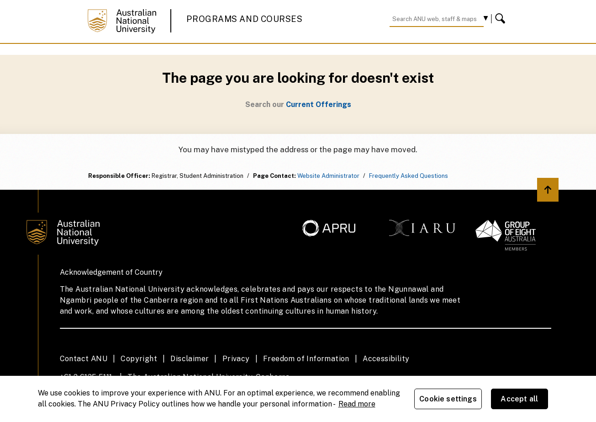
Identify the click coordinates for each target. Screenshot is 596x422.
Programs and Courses (244, 19)
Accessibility (386, 358)
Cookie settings (447, 399)
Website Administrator (328, 175)
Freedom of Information (306, 358)
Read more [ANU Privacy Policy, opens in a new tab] (356, 404)
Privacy (236, 358)
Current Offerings (318, 104)
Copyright (139, 358)
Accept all (519, 399)
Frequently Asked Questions (408, 175)
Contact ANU (83, 358)
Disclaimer (189, 358)
